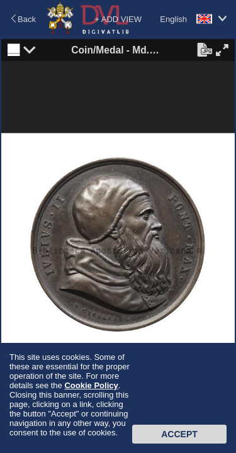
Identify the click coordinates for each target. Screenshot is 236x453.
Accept (179, 434)
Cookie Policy (91, 385)
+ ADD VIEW (118, 19)
